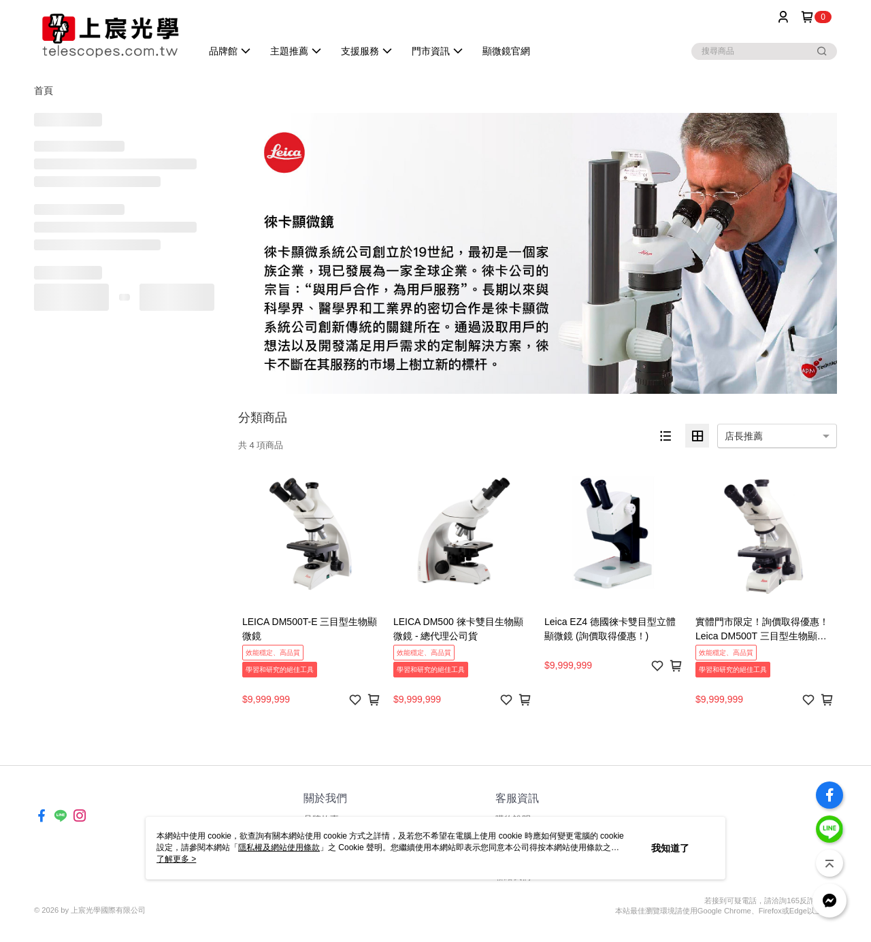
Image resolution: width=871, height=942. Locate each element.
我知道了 (670, 848)
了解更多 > (176, 859)
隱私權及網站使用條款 (279, 847)
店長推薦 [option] (744, 436)
